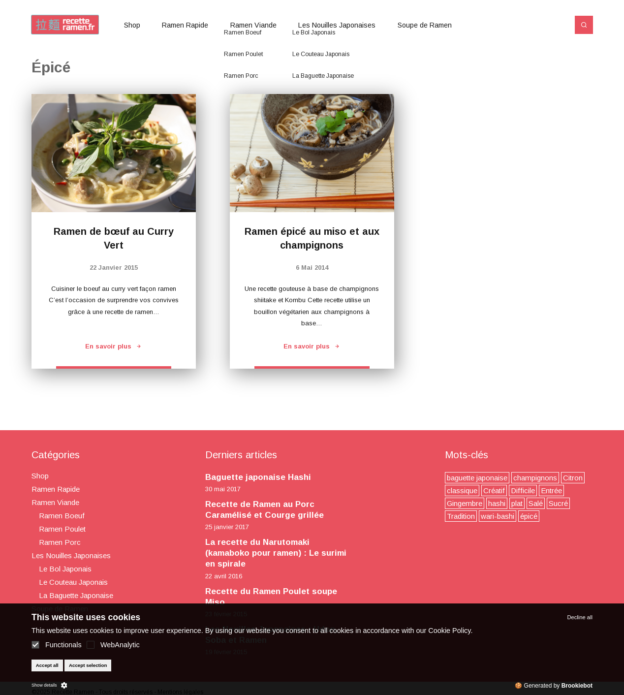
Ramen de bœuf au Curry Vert (114, 238)
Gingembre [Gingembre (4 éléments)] (464, 503)
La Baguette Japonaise (76, 595)
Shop (132, 25)
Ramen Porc (60, 542)
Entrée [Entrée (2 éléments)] (551, 490)
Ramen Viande (253, 25)
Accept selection (88, 665)
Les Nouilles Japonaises (336, 25)
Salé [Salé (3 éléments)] (536, 503)
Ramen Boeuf (62, 515)
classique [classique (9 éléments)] (462, 490)
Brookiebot (577, 685)
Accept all (47, 665)
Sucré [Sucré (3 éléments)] (558, 503)
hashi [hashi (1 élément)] (496, 503)
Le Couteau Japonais (73, 582)
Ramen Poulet (62, 529)
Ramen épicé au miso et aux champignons (312, 238)
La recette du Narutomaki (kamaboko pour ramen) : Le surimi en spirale (275, 553)
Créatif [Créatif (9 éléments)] (494, 490)
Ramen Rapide (185, 25)
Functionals (56, 645)
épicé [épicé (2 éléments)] (528, 516)
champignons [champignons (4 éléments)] (535, 478)
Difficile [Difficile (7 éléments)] (523, 490)
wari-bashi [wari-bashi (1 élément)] (497, 516)
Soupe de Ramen (425, 25)
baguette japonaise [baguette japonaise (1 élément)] (477, 478)
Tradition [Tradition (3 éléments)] (461, 516)
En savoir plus (113, 346)
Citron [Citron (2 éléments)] (573, 478)
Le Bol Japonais (65, 569)
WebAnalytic (113, 645)
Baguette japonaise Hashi (258, 477)
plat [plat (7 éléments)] (517, 503)
